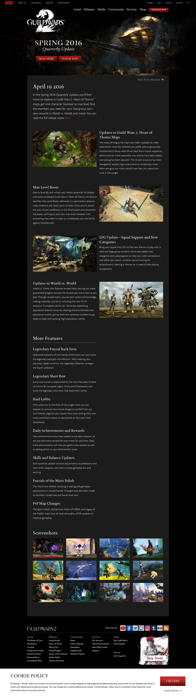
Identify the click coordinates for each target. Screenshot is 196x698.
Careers (49, 2)
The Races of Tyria (34, 640)
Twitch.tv (141, 628)
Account (179, 2)
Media (101, 9)
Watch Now (70, 58)
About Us (22, 2)
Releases (89, 9)
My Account (97, 640)
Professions (32, 644)
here (67, 118)
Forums (150, 2)
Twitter (135, 628)
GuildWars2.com (46, 23)
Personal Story (33, 657)
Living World (54, 640)
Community (116, 9)
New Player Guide (99, 647)
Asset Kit (120, 656)
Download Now (159, 10)
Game (77, 9)
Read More (46, 58)
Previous (21, 50)
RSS (166, 628)
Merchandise (64, 2)
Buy (121, 640)
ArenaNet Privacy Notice (132, 687)
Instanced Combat (35, 650)
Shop (143, 9)
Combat (30, 647)
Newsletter (75, 647)
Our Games (36, 2)
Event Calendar (76, 644)
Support (168, 2)
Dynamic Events (34, 654)
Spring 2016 (58, 45)
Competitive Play (34, 660)
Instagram (147, 628)
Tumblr (153, 628)
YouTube (123, 628)
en (188, 2)
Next (174, 50)
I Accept (172, 681)
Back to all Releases (149, 79)
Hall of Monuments (100, 644)
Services (132, 9)
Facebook (129, 628)
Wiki (159, 2)
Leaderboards (76, 650)
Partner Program (77, 654)
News (72, 640)
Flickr (160, 628)
